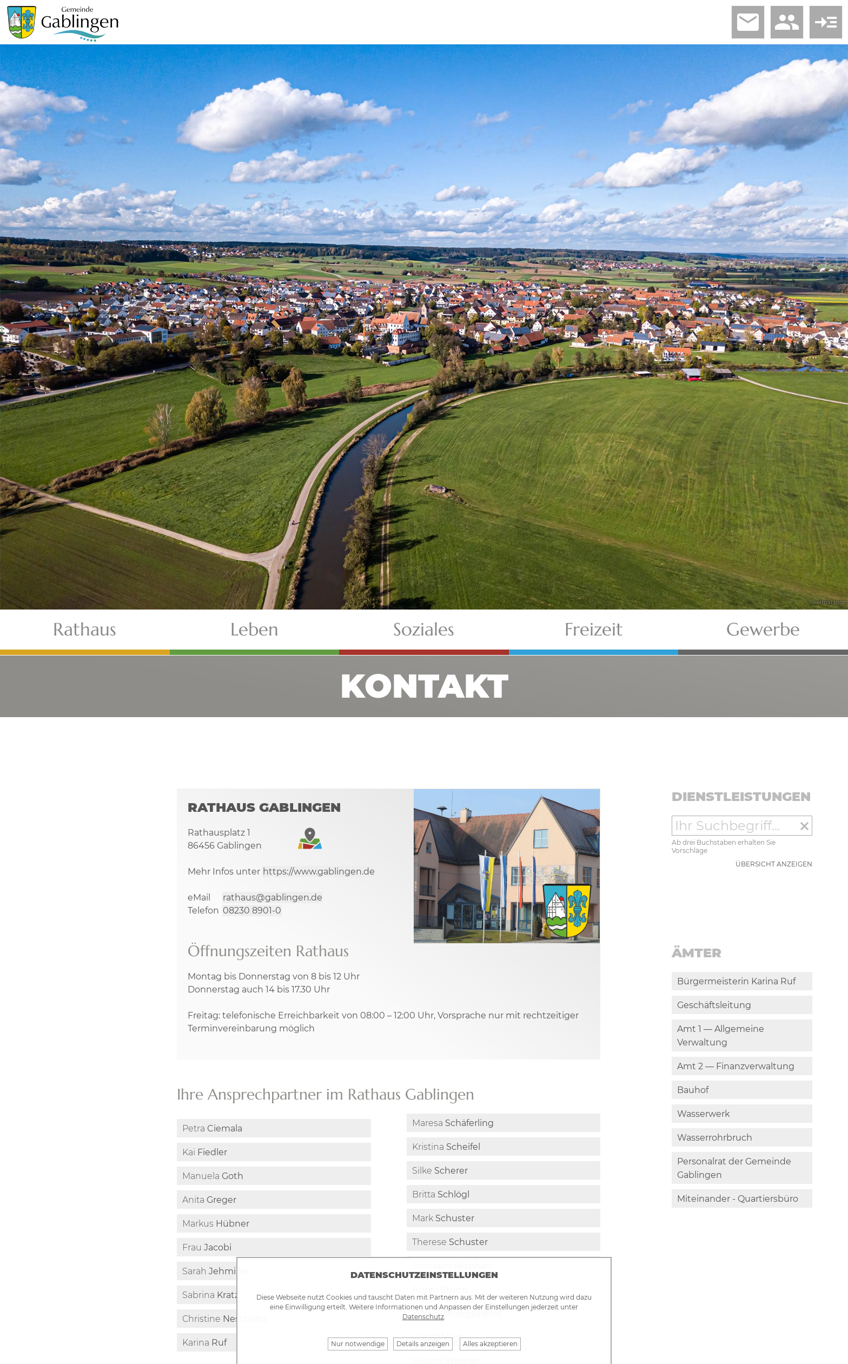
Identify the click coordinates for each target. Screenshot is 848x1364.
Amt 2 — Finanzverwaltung (735, 1066)
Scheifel (446, 1147)
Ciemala (212, 1128)
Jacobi (206, 1247)
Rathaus (84, 629)
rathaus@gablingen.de (272, 897)
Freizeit (594, 629)
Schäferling (453, 1123)
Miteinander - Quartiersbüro (737, 1199)
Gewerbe (763, 629)
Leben (254, 629)
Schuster (443, 1218)
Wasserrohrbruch (714, 1138)
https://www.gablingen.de (319, 871)
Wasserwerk (703, 1114)
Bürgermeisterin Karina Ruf (736, 981)
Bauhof (692, 1090)
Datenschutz (423, 1317)
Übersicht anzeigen (774, 864)
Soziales (423, 629)
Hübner (215, 1224)
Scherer (440, 1171)
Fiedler (204, 1152)
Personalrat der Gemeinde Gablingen (734, 1168)
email (748, 22)
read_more (826, 22)
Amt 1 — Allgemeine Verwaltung (720, 1036)
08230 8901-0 (252, 910)
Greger (209, 1200)
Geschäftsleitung (714, 1005)
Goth (212, 1176)
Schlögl (440, 1194)
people (787, 22)
